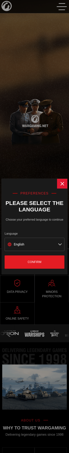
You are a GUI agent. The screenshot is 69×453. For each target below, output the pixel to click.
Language (11, 233)
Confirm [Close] (34, 262)
